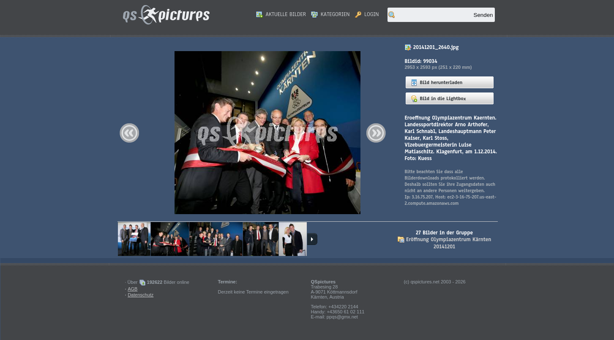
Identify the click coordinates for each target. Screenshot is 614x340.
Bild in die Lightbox (438, 98)
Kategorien (330, 14)
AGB (132, 288)
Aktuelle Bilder (281, 14)
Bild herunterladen (437, 82)
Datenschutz (140, 294)
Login (367, 14)
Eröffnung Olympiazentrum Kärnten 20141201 (448, 243)
